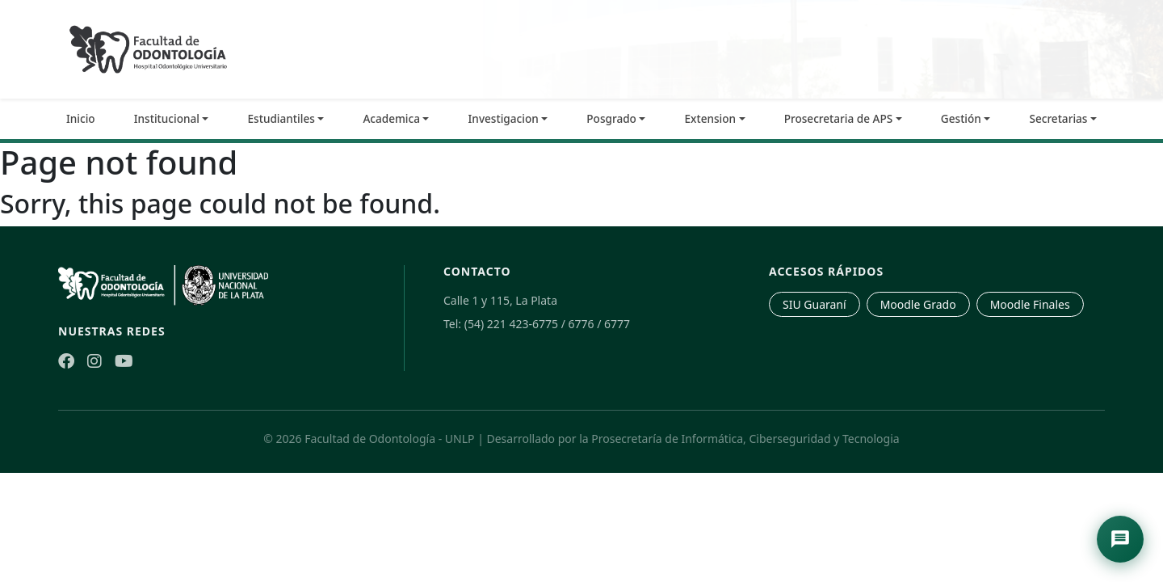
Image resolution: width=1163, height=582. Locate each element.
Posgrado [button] (611, 118)
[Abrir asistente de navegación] (1120, 539)
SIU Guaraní (814, 304)
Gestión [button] (961, 118)
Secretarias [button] (1058, 118)
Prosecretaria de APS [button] (838, 118)
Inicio (80, 118)
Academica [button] (391, 118)
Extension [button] (711, 118)
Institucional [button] (166, 118)
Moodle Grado (918, 304)
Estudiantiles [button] (281, 118)
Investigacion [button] (503, 118)
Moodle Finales (1030, 304)
